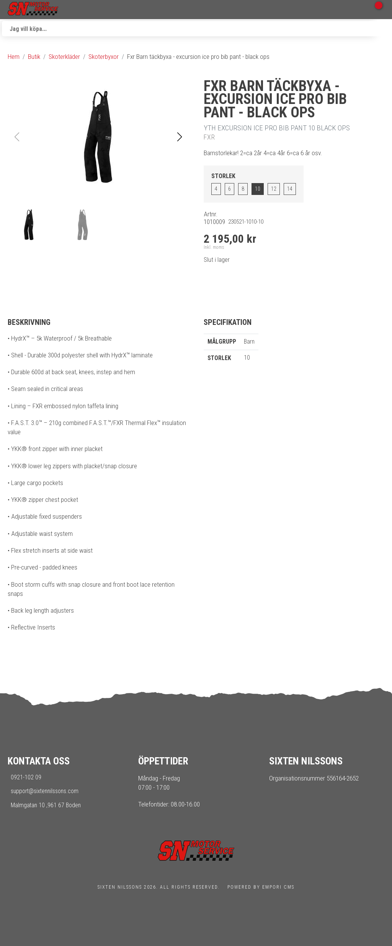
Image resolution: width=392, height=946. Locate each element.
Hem (14, 56)
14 (289, 189)
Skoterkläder (64, 56)
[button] (179, 136)
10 (257, 189)
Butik (34, 56)
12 (273, 189)
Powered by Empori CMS (260, 887)
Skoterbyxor (103, 56)
